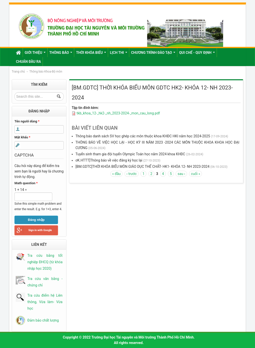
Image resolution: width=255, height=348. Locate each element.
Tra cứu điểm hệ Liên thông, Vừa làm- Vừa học (45, 301)
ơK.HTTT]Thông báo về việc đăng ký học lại (108, 160)
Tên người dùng (26, 121)
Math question (26, 183)
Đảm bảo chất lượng (43, 320)
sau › (181, 174)
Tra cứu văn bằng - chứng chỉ (45, 282)
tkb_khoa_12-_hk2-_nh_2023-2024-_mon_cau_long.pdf (118, 113)
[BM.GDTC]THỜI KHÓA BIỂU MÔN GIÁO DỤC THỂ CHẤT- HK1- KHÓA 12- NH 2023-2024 (142, 167)
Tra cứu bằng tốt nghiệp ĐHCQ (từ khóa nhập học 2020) (45, 262)
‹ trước (132, 174)
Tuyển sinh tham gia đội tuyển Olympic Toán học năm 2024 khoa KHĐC (130, 154)
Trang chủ (18, 71)
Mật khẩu (22, 137)
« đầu (116, 174)
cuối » (195, 174)
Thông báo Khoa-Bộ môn (45, 71)
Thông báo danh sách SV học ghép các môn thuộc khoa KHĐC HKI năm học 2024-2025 (142, 136)
